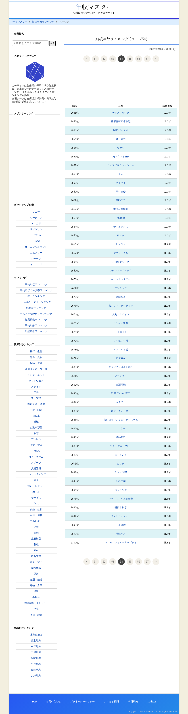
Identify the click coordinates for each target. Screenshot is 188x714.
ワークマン (36, 217)
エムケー (121, 428)
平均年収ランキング (36, 284)
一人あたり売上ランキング (36, 302)
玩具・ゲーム (36, 456)
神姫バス (121, 533)
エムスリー (36, 252)
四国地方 (36, 669)
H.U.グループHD (120, 393)
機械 (36, 421)
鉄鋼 (36, 532)
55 (130, 58)
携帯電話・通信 (36, 404)
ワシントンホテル (120, 279)
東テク (120, 235)
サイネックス (120, 226)
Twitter (152, 701)
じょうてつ (121, 490)
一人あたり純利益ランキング (36, 313)
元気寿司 (121, 358)
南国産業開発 (120, 209)
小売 (36, 608)
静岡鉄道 (121, 297)
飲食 (36, 480)
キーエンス (36, 264)
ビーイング (121, 455)
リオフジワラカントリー (120, 165)
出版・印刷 (36, 410)
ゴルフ (36, 503)
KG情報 (120, 218)
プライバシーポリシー (82, 701)
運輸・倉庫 (36, 585)
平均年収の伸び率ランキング (36, 290)
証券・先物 (36, 357)
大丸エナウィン (120, 314)
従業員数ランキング (36, 319)
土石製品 (36, 538)
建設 (36, 591)
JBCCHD (121, 332)
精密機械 (36, 568)
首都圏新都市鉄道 (121, 121)
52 (104, 58)
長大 (120, 174)
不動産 (36, 597)
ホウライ (121, 183)
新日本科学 (121, 507)
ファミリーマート (121, 516)
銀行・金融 (36, 351)
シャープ (36, 258)
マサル (120, 147)
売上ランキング (36, 296)
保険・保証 (36, 363)
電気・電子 (36, 562)
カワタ (120, 463)
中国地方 (36, 646)
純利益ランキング (36, 308)
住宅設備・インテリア (36, 603)
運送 (36, 573)
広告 (36, 392)
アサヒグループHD (120, 446)
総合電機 (36, 556)
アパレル (36, 439)
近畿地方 (36, 652)
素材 (36, 550)
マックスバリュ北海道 (120, 498)
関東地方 (36, 658)
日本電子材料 (120, 340)
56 (138, 58)
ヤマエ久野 (121, 472)
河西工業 (121, 481)
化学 (36, 527)
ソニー (36, 211)
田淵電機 (121, 384)
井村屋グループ (120, 261)
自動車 (36, 415)
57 (147, 58)
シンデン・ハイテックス (120, 270)
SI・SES (36, 398)
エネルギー (36, 521)
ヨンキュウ (121, 288)
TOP (34, 701)
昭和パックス (120, 130)
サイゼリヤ (36, 229)
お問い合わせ (53, 701)
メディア (36, 386)
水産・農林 (36, 515)
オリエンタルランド (36, 246)
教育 (36, 433)
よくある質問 (111, 701)
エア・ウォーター (120, 411)
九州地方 (36, 675)
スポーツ (36, 462)
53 (112, 58)
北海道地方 (36, 634)
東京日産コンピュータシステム (121, 419)
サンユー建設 (120, 323)
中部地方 (36, 664)
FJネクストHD (121, 156)
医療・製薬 (36, 445)
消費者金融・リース (36, 369)
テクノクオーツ (120, 112)
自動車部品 (36, 427)
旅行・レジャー (36, 486)
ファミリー (121, 376)
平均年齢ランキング (36, 325)
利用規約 (133, 701)
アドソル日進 (120, 349)
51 (95, 58)
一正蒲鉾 (121, 525)
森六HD (120, 437)
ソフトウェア (36, 380)
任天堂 (36, 241)
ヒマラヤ (121, 244)
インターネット (36, 375)
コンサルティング (36, 474)
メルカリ (36, 223)
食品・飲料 (36, 509)
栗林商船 (121, 191)
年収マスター (94, 6)
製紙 (36, 544)
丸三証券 (121, 139)
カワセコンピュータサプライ (121, 542)
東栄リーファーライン (121, 305)
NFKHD (120, 200)
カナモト (121, 402)
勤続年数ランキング (43, 21)
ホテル (36, 492)
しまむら (36, 235)
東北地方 (36, 640)
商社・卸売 (36, 614)
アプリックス (120, 253)
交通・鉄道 (36, 579)
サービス (36, 497)
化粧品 (36, 451)
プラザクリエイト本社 (120, 367)
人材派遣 (36, 468)
